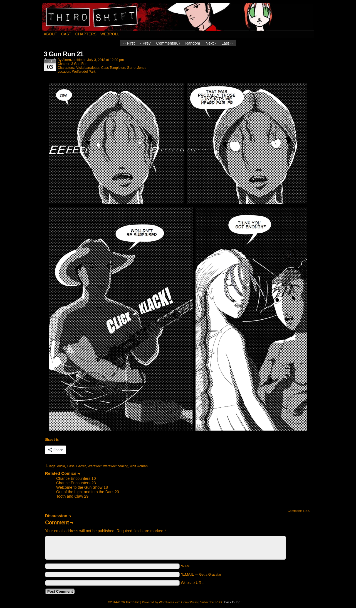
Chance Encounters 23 (76, 483)
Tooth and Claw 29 (72, 496)
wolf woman (139, 466)
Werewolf (95, 466)
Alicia (61, 466)
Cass (70, 466)
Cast (66, 34)
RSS (219, 602)
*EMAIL (201, 574)
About (50, 34)
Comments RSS (299, 510)
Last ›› (227, 43)
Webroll (109, 34)
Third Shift (178, 17)
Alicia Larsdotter (87, 68)
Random (192, 43)
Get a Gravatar (210, 575)
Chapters (86, 34)
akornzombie (72, 60)
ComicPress (189, 602)
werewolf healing (115, 466)
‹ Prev (145, 43)
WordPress (166, 602)
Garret (81, 466)
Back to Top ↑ (233, 602)
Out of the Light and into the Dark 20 (87, 492)
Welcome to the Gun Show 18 (82, 487)
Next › (211, 43)
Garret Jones (136, 68)
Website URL (192, 582)
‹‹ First (129, 43)
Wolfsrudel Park (83, 72)
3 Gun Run (79, 64)
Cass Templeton (113, 68)
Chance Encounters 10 (76, 478)
